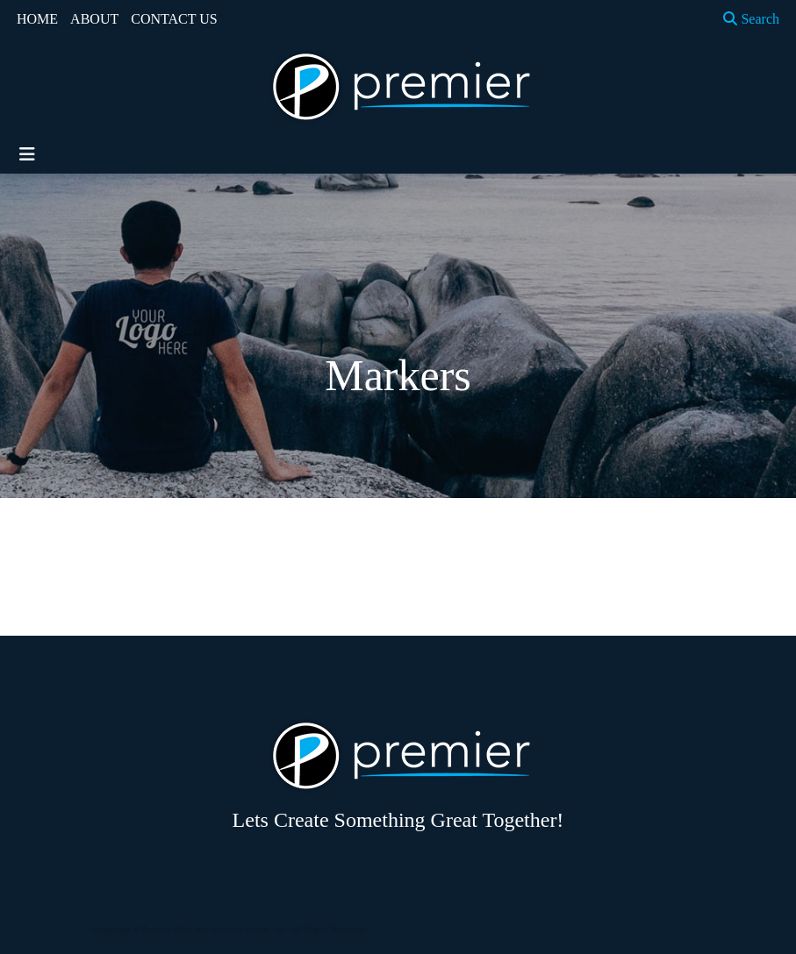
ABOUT (94, 18)
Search (751, 18)
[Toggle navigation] (27, 154)
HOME (37, 18)
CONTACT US (174, 18)
